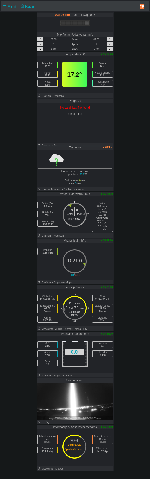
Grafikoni (44, 96)
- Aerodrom (55, 189)
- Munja (80, 189)
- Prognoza (58, 96)
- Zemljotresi (68, 189)
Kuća (27, 6)
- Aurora (58, 329)
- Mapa (68, 282)
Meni (10, 6)
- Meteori (67, 329)
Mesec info (45, 329)
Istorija (43, 189)
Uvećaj (43, 422)
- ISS (84, 329)
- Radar (68, 375)
